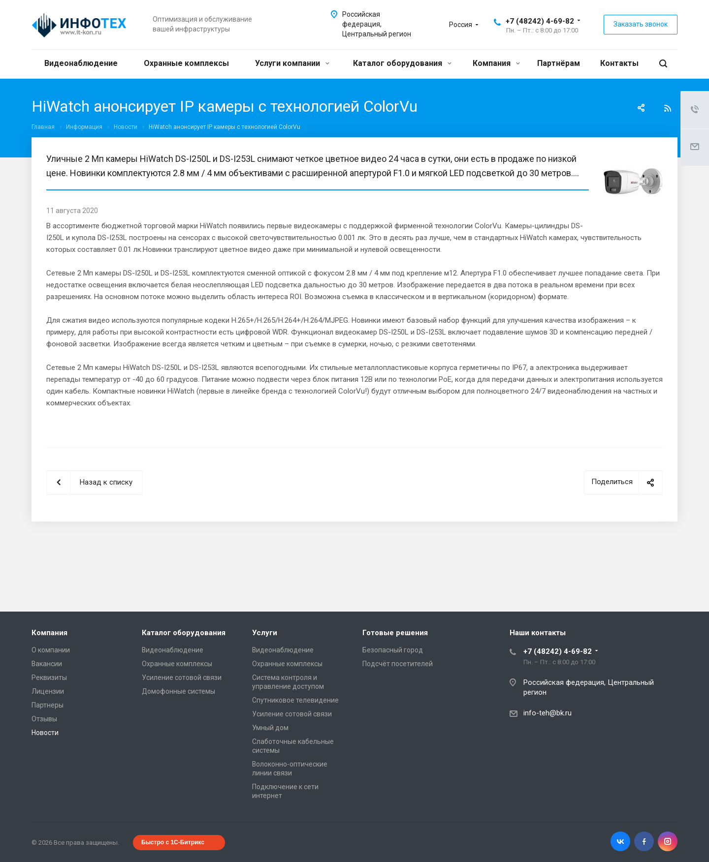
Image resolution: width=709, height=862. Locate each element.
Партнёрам (558, 63)
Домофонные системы (178, 691)
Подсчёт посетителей (397, 664)
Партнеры (48, 705)
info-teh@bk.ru (547, 712)
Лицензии (48, 691)
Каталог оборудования (402, 63)
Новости (45, 733)
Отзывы (44, 719)
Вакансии (47, 664)
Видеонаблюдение (81, 63)
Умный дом (270, 728)
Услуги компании (292, 63)
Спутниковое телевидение (295, 700)
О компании (51, 650)
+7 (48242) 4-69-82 (540, 21)
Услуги (264, 632)
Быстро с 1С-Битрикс (172, 842)
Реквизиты (49, 677)
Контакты (619, 63)
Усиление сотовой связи (182, 677)
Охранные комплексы (186, 63)
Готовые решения (395, 632)
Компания (496, 63)
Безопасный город (392, 650)
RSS (667, 108)
